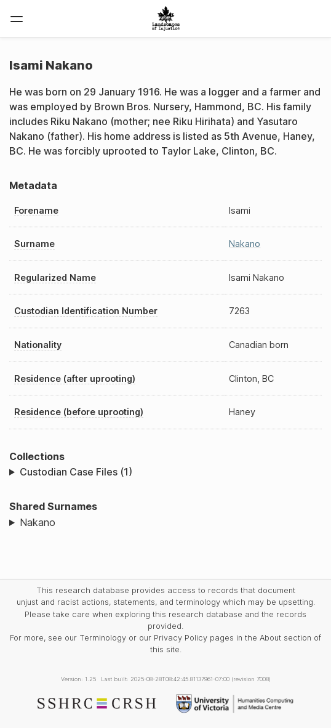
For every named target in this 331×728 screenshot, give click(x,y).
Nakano (244, 243)
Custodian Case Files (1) (76, 472)
